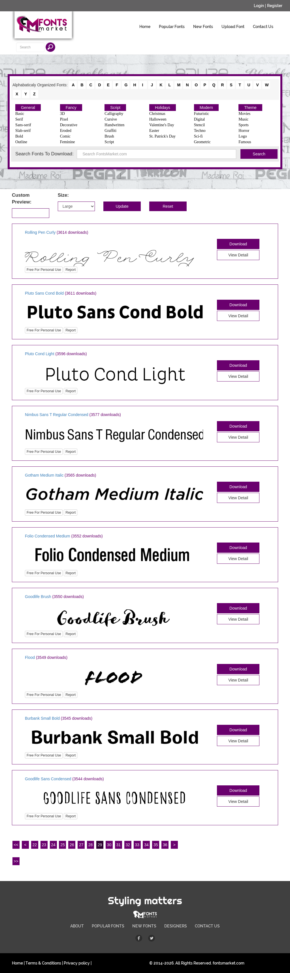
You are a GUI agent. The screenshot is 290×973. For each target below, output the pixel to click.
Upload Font (232, 26)
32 (127, 845)
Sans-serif (23, 125)
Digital (199, 119)
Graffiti (110, 130)
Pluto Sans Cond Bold (44, 293)
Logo (242, 136)
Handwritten (114, 125)
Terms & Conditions (43, 963)
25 (62, 845)
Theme (250, 107)
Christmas (157, 114)
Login (259, 5)
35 (155, 845)
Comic (65, 136)
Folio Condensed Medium (48, 536)
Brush (109, 136)
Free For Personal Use (44, 270)
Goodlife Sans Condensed (48, 779)
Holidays (162, 107)
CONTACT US (207, 926)
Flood (30, 657)
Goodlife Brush (38, 596)
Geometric (202, 142)
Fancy (71, 107)
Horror (243, 130)
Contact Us (263, 26)
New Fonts (203, 26)
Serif (19, 119)
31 (118, 845)
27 (81, 845)
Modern (206, 107)
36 (165, 845)
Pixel (64, 119)
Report (70, 270)
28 (90, 845)
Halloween (158, 119)
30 (109, 845)
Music (243, 119)
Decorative (68, 125)
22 (34, 845)
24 (53, 845)
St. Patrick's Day (162, 136)
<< (16, 845)
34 (146, 845)
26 (72, 845)
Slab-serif (23, 130)
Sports (243, 125)
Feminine (67, 142)
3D (62, 114)
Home (144, 26)
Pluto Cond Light (39, 354)
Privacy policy (77, 963)
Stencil (199, 125)
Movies (244, 114)
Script (115, 107)
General (28, 107)
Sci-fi (198, 136)
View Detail (238, 255)
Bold (19, 136)
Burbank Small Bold (42, 718)
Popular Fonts (172, 26)
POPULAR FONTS (108, 926)
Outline (21, 142)
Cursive (111, 119)
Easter (154, 130)
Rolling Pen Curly (40, 232)
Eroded (65, 130)
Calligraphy (114, 114)
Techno (200, 130)
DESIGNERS (175, 926)
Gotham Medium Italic (44, 475)
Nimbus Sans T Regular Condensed (56, 414)
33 (137, 845)
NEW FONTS (144, 926)
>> (16, 861)
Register (274, 5)
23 (44, 845)
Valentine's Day (161, 125)
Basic (19, 114)
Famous (244, 142)
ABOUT (77, 926)
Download (238, 244)
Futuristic (201, 114)
